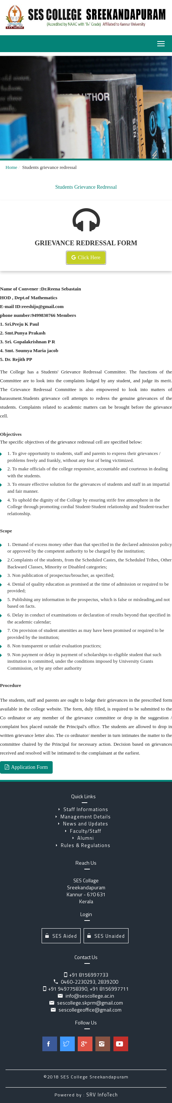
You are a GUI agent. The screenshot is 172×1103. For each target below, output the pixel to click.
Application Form (26, 767)
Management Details (83, 816)
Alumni (83, 838)
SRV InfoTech (102, 1094)
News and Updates (83, 823)
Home (11, 167)
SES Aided (61, 936)
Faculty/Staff (83, 831)
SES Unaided (106, 936)
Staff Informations (83, 809)
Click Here (85, 257)
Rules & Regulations (83, 845)
